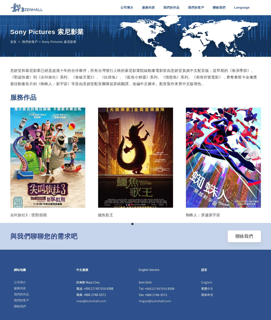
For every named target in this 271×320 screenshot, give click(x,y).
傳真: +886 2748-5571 (91, 295)
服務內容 (20, 288)
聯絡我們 (20, 306)
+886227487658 (95, 288)
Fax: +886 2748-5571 (153, 295)
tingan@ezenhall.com (155, 301)
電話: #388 (94, 288)
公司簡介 (20, 282)
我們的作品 (21, 294)
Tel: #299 (156, 288)
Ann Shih (145, 282)
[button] (132, 224)
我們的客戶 (21, 300)
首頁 (13, 42)
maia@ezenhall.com (91, 301)
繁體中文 (207, 288)
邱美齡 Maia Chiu (88, 282)
